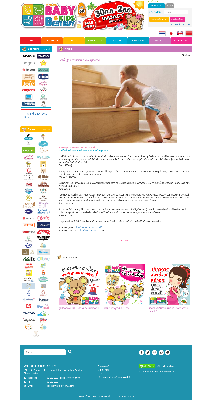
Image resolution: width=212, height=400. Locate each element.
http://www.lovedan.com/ (90, 230)
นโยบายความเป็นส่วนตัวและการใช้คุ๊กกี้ (114, 377)
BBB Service (103, 370)
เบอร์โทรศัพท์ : (155, 12)
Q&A (100, 373)
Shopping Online (105, 366)
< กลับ (124, 240)
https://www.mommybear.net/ (88, 227)
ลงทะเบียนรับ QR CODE (181, 24)
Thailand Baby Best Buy (35, 115)
